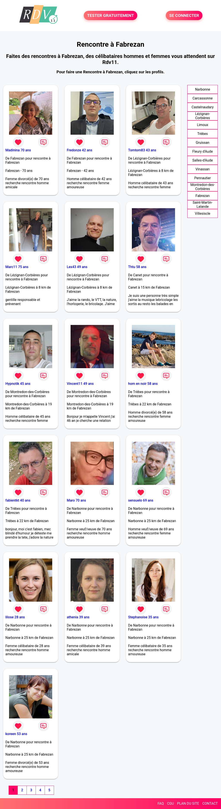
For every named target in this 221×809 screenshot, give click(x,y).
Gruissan (202, 143)
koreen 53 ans (16, 734)
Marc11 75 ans (16, 267)
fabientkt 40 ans (17, 500)
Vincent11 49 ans (80, 384)
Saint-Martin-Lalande (202, 204)
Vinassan (203, 169)
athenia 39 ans (78, 617)
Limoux (202, 125)
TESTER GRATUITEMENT (110, 15)
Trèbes (202, 134)
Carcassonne (203, 98)
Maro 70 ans (76, 500)
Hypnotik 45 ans (17, 384)
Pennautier (202, 178)
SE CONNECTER (184, 15)
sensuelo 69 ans (140, 500)
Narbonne (202, 89)
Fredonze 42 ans (79, 150)
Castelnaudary (202, 107)
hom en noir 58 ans (143, 384)
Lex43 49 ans (77, 267)
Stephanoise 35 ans (143, 617)
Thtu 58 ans (137, 267)
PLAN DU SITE (188, 803)
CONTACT (210, 803)
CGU (170, 803)
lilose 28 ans (15, 617)
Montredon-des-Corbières (202, 187)
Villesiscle (202, 213)
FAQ (161, 803)
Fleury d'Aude (202, 151)
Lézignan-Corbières (202, 116)
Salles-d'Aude (202, 160)
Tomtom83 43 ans (142, 150)
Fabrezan (203, 196)
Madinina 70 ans (18, 150)
